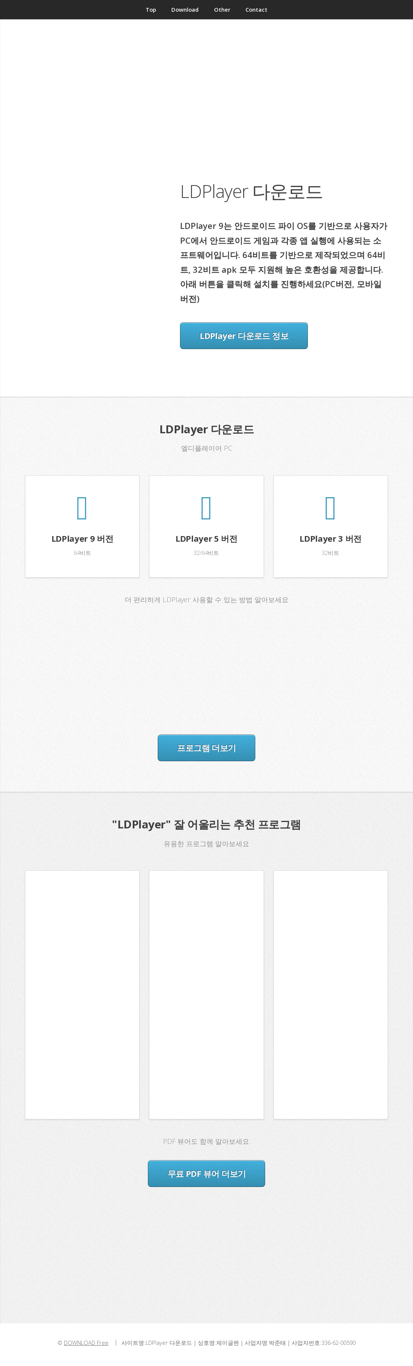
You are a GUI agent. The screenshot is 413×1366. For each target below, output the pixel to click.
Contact (256, 9)
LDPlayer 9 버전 (82, 538)
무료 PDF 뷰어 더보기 (207, 1173)
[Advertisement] (206, 117)
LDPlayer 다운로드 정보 (244, 335)
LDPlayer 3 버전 (331, 538)
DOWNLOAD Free (86, 1342)
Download (185, 9)
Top (151, 9)
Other (222, 9)
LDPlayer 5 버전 (206, 538)
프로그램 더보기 (206, 747)
